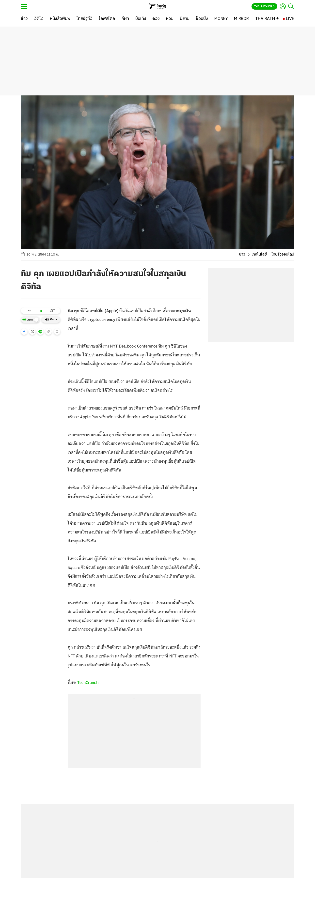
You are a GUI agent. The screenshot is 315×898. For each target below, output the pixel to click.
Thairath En (264, 6)
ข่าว (242, 255)
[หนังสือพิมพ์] (60, 19)
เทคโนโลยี (259, 255)
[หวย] (169, 19)
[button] (24, 331)
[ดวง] (156, 19)
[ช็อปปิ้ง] (202, 19)
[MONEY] (221, 19)
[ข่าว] (24, 19)
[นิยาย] (184, 19)
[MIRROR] (241, 19)
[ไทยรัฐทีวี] (85, 19)
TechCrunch (87, 682)
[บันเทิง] (140, 19)
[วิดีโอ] (39, 19)
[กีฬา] (125, 19)
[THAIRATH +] (267, 19)
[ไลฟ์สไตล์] (107, 19)
